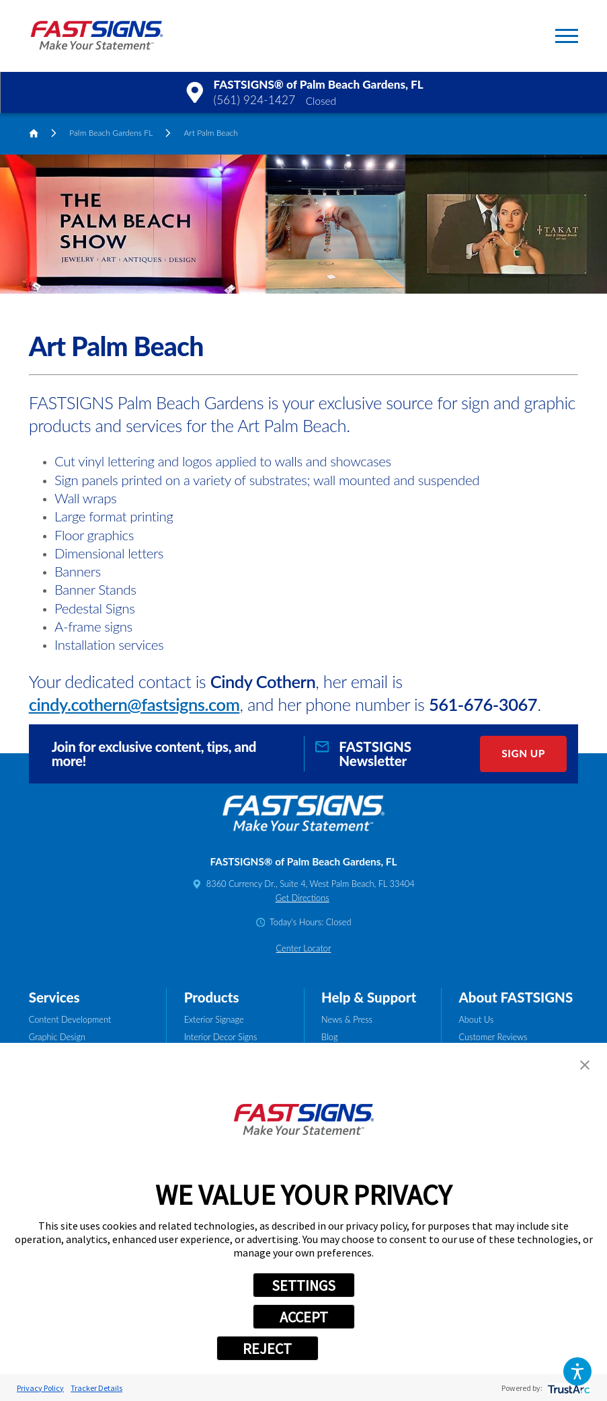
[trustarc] (567, 1388)
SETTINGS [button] (303, 1285)
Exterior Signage (214, 1019)
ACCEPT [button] (304, 1317)
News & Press (346, 1019)
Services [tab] (54, 997)
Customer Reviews (493, 1036)
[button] (577, 1371)
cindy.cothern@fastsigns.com (134, 704)
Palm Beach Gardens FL (111, 133)
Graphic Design (57, 1036)
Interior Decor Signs (220, 1036)
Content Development (70, 1019)
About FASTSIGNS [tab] (516, 997)
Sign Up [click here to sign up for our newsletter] (523, 753)
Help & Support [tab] (368, 997)
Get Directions (302, 897)
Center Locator (303, 948)
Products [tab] (211, 997)
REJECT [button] (267, 1348)
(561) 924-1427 (255, 100)
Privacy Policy (40, 1388)
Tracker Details (96, 1388)
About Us (476, 1019)
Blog (329, 1036)
